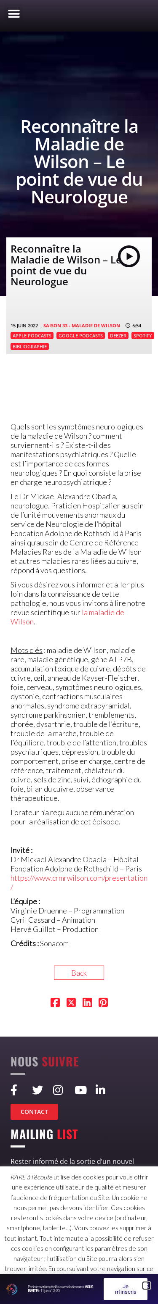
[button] (13, 13)
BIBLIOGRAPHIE (30, 346)
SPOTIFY (143, 335)
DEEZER (118, 335)
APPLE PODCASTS (32, 335)
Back (79, 972)
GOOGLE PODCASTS (81, 335)
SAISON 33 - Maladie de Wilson (81, 325)
